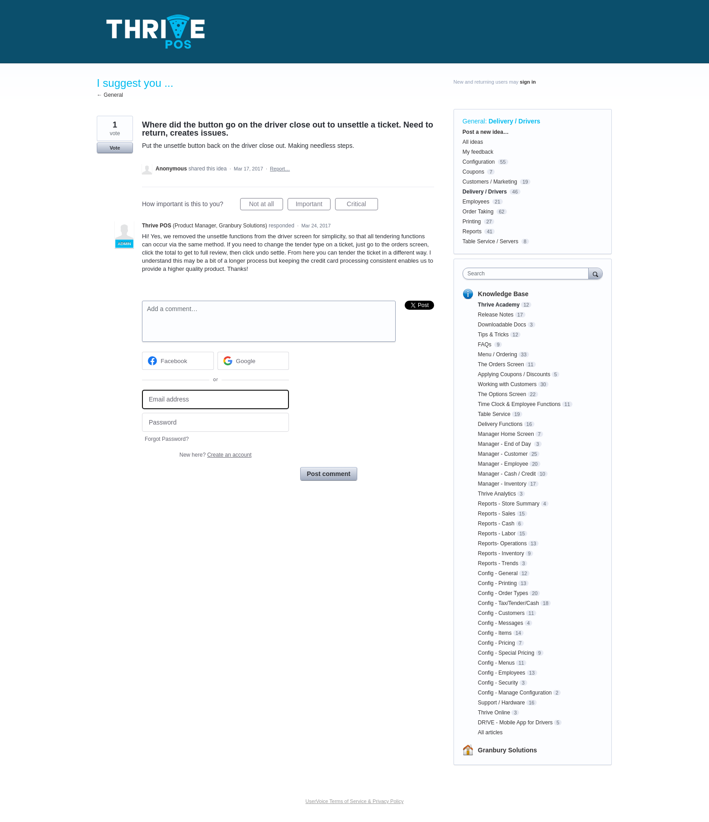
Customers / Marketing (490, 182)
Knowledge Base (503, 294)
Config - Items (495, 633)
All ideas (473, 142)
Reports (472, 231)
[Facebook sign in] (178, 361)
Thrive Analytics (497, 494)
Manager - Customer (503, 454)
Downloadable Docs (502, 324)
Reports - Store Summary (508, 504)
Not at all (266, 205)
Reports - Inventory (501, 553)
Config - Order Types (503, 593)
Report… (280, 168)
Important (313, 205)
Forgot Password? (167, 439)
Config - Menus (496, 663)
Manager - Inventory (502, 484)
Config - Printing (497, 583)
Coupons (473, 172)
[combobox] (528, 273)
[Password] (215, 422)
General (474, 121)
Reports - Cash (496, 523)
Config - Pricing (496, 643)
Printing (472, 221)
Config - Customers (501, 613)
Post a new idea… (486, 132)
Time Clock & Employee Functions (519, 404)
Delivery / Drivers (514, 121)
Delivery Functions (500, 424)
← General (110, 95)
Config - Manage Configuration (515, 693)
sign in (528, 82)
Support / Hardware (501, 702)
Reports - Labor (496, 533)
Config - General (498, 573)
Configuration (479, 162)
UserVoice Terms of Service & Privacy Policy (355, 801)
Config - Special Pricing (506, 653)
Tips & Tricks (493, 334)
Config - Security (498, 683)
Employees (476, 201)
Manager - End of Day (505, 444)
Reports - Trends (498, 563)
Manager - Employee (503, 464)
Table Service (494, 414)
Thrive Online (494, 712)
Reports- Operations (502, 543)
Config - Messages (500, 623)
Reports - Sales (496, 513)
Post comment (328, 473)
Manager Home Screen (506, 434)
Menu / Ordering (497, 354)
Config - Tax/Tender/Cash (508, 603)
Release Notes (496, 315)
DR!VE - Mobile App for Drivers (515, 722)
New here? (215, 455)
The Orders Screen (501, 364)
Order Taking (478, 211)
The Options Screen (502, 394)
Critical (362, 205)
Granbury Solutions (507, 750)
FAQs (485, 344)
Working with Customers (507, 384)
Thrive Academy (499, 305)
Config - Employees (501, 673)
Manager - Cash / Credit (507, 474)
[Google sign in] (253, 361)
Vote (114, 148)
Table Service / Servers (490, 241)
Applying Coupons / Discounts (514, 374)
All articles (490, 732)
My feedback (478, 152)
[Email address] (215, 399)
